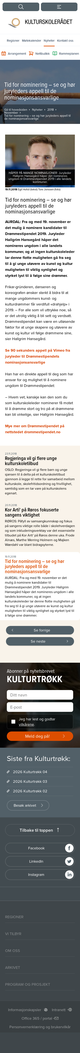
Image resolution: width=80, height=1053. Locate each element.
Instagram (36, 874)
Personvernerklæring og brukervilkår (40, 1027)
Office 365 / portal (37, 1018)
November (11, 112)
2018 (50, 109)
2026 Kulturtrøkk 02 (30, 791)
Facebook (36, 848)
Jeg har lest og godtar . (37, 721)
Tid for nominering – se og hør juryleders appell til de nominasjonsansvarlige (37, 117)
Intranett (58, 1009)
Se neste (38, 641)
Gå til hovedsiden (15, 109)
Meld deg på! (37, 736)
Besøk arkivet (25, 805)
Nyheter (49, 40)
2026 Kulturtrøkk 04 (30, 771)
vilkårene (26, 724)
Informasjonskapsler (24, 1009)
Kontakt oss (65, 40)
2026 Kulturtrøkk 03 (30, 781)
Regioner (13, 40)
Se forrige (42, 630)
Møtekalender (31, 40)
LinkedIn (36, 861)
